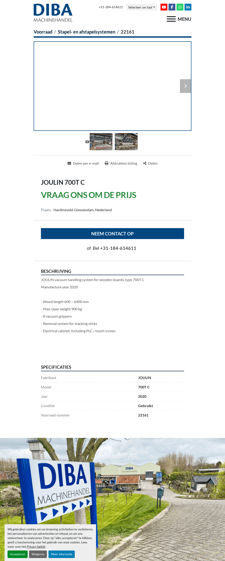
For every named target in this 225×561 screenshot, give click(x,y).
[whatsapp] (180, 7)
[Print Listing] (121, 163)
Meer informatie (61, 554)
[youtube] (164, 7)
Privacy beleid (36, 546)
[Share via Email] (83, 163)
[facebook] (172, 7)
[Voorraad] (43, 31)
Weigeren (38, 554)
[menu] (171, 19)
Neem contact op (112, 233)
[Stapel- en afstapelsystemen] (86, 31)
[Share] (150, 163)
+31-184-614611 (111, 7)
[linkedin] (188, 7)
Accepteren (17, 554)
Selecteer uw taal (140, 7)
